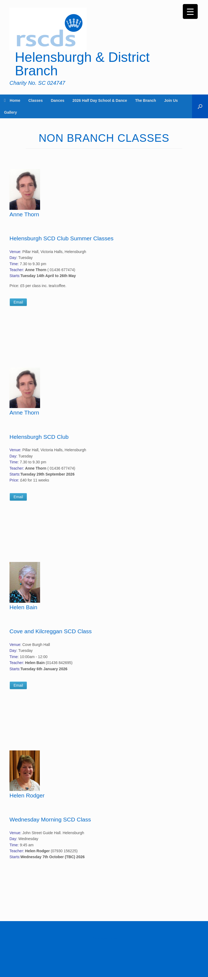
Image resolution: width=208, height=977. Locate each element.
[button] (200, 106)
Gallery (10, 112)
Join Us (171, 100)
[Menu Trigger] (190, 11)
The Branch (145, 100)
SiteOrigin (100, 938)
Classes (35, 100)
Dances (57, 100)
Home (12, 100)
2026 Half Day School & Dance (100, 100)
